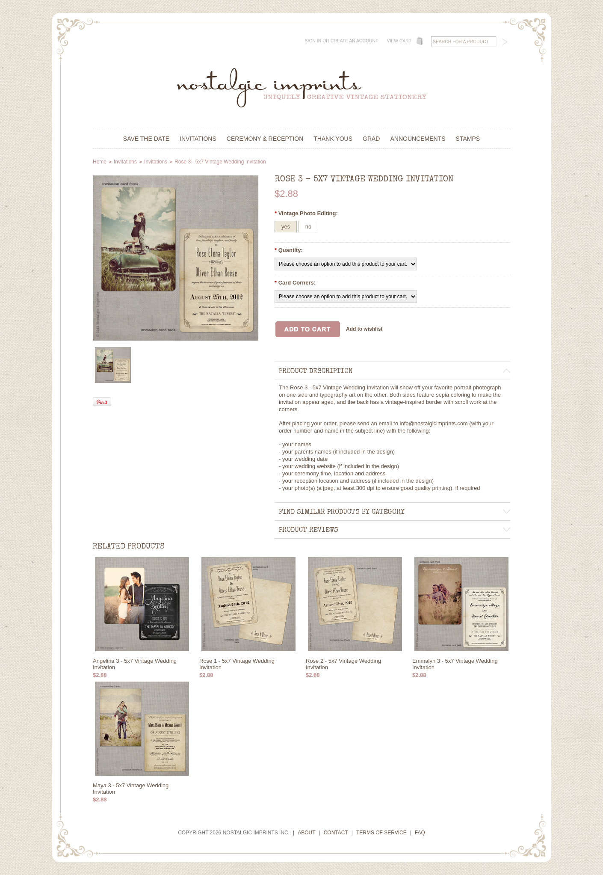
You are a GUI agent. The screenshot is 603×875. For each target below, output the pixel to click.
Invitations (198, 138)
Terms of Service (381, 833)
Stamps (468, 138)
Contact (336, 833)
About (306, 833)
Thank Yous (332, 138)
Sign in (313, 41)
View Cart (399, 41)
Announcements (417, 138)
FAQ (420, 833)
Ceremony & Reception (265, 138)
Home (99, 162)
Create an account (354, 41)
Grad (371, 138)
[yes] (286, 226)
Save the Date (146, 138)
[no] (308, 226)
